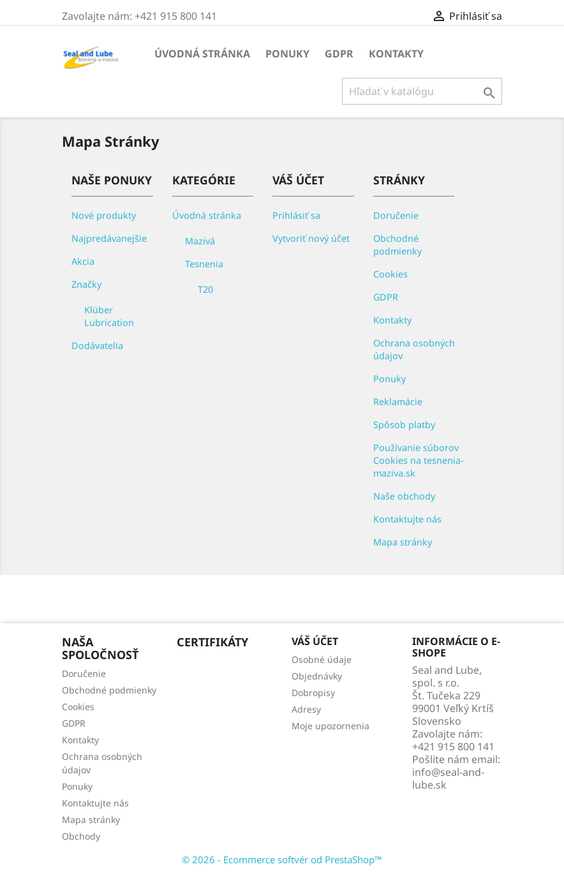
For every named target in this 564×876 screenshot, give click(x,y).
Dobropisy (313, 693)
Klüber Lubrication (109, 316)
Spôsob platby (404, 425)
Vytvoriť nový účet (311, 238)
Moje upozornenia (330, 726)
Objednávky (317, 676)
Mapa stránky (402, 542)
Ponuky (287, 54)
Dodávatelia (97, 345)
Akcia (82, 261)
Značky (86, 284)
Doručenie (396, 215)
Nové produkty (103, 215)
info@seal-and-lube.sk (448, 778)
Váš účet (315, 641)
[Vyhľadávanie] (422, 91)
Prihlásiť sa (296, 215)
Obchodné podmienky (397, 244)
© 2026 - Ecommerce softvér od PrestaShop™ (282, 859)
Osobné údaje (322, 659)
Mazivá (200, 241)
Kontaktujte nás (407, 519)
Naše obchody (404, 496)
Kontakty (396, 54)
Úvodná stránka (202, 54)
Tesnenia (204, 264)
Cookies (390, 274)
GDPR (339, 54)
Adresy (306, 709)
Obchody (81, 836)
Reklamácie (397, 402)
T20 (205, 289)
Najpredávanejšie (109, 238)
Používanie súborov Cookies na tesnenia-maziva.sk (418, 460)
